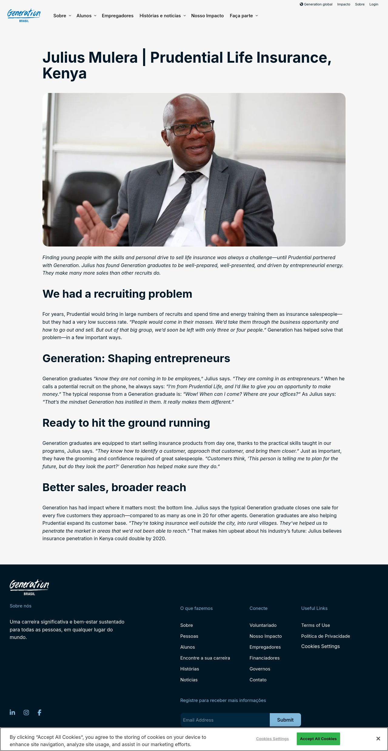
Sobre (359, 4)
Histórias (189, 669)
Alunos (86, 16)
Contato (257, 680)
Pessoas (189, 636)
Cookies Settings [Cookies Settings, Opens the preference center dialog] (272, 738)
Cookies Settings (320, 646)
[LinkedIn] (12, 713)
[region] (194, 739)
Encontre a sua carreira (205, 658)
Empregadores (118, 15)
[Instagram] (26, 713)
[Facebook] (40, 713)
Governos (259, 669)
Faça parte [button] (243, 16)
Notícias (189, 680)
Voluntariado (262, 625)
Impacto (343, 4)
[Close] (378, 738)
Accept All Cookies (318, 738)
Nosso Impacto (207, 15)
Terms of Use (315, 625)
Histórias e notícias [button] (162, 16)
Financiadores (264, 658)
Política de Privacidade (325, 636)
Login (374, 4)
